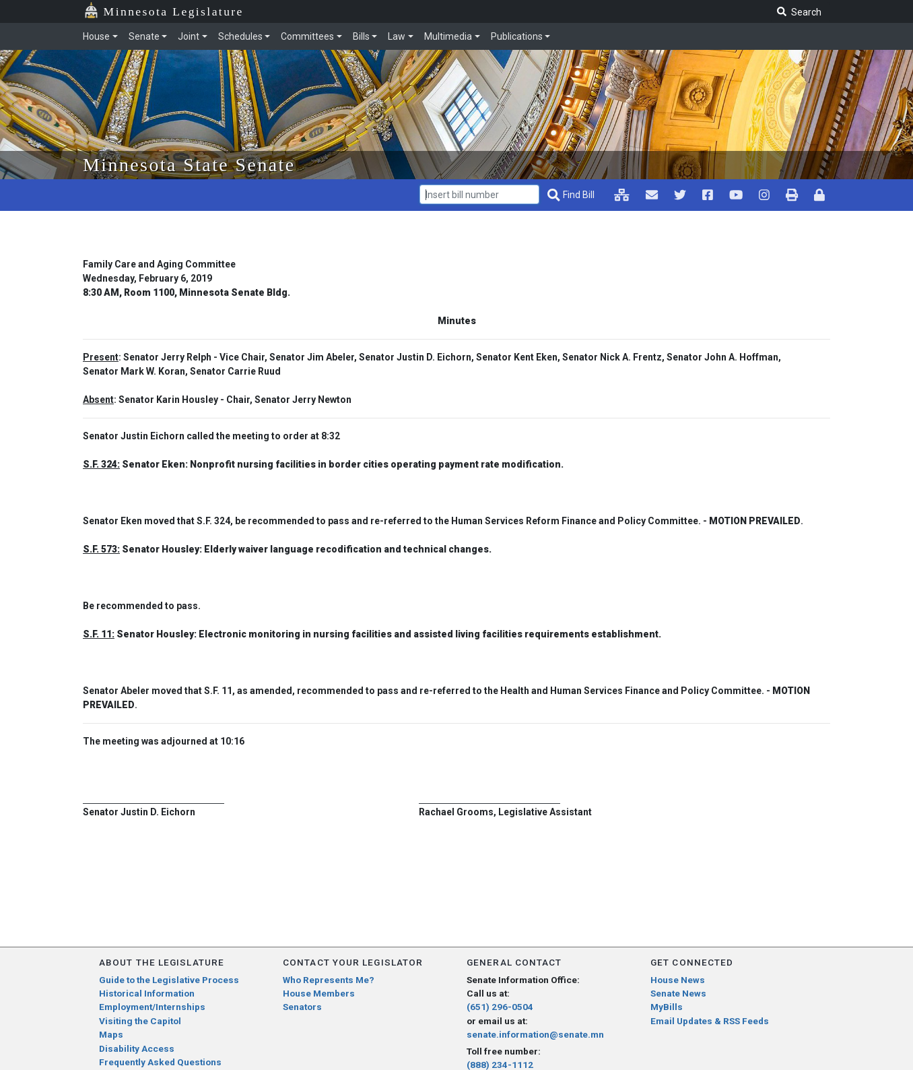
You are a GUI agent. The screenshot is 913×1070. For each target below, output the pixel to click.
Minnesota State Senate (189, 164)
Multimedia (448, 36)
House (96, 36)
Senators (302, 1006)
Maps (111, 1034)
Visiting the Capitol (140, 1020)
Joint (188, 36)
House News (677, 979)
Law (396, 36)
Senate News (678, 993)
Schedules (240, 36)
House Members (319, 993)
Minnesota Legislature (174, 11)
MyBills (666, 1006)
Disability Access (136, 1048)
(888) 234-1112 (500, 1064)
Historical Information (147, 993)
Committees (307, 36)
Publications (517, 36)
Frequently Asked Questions (160, 1062)
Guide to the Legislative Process (169, 979)
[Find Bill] (572, 195)
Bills (361, 36)
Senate (144, 36)
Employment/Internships (152, 1006)
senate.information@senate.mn (535, 1034)
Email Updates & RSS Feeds (709, 1020)
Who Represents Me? (328, 979)
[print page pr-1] (791, 195)
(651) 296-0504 (500, 1006)
